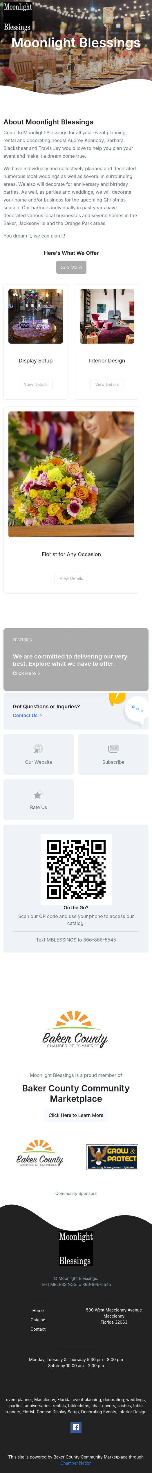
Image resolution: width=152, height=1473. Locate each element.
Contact (38, 1329)
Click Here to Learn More (76, 1115)
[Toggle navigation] (143, 17)
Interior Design (107, 361)
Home (38, 1310)
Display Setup (36, 361)
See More (71, 267)
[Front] (19, 16)
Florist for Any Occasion (71, 554)
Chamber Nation (76, 1463)
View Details (35, 384)
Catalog (38, 1319)
